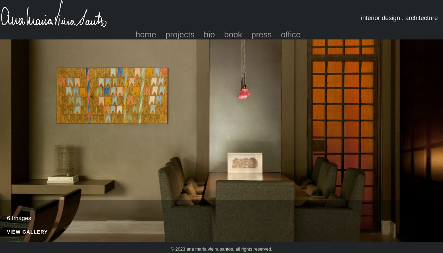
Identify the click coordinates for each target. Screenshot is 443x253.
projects (180, 34)
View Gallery (27, 232)
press (261, 34)
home (145, 34)
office (291, 34)
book (233, 34)
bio (209, 34)
